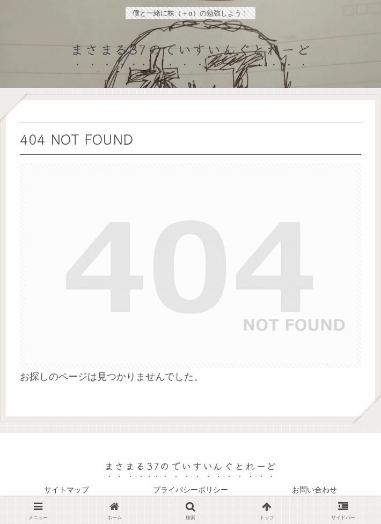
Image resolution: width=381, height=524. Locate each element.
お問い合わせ (314, 489)
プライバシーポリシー (190, 489)
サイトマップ (66, 489)
